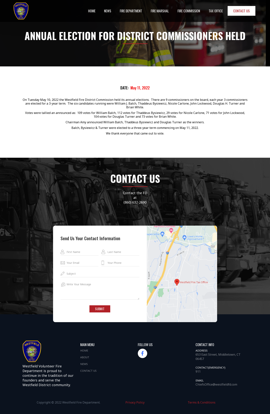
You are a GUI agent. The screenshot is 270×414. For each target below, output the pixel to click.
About (84, 357)
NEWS (107, 10)
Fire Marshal (160, 10)
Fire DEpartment (131, 10)
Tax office (216, 10)
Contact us (241, 10)
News (84, 364)
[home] (21, 10)
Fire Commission (189, 10)
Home (91, 10)
